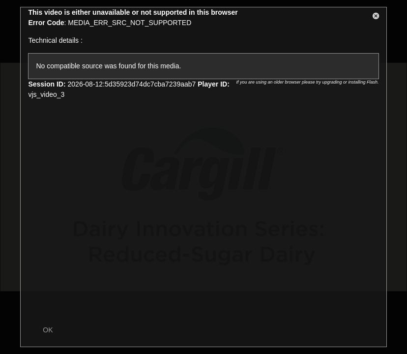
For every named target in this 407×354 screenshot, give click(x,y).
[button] (376, 17)
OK (48, 330)
